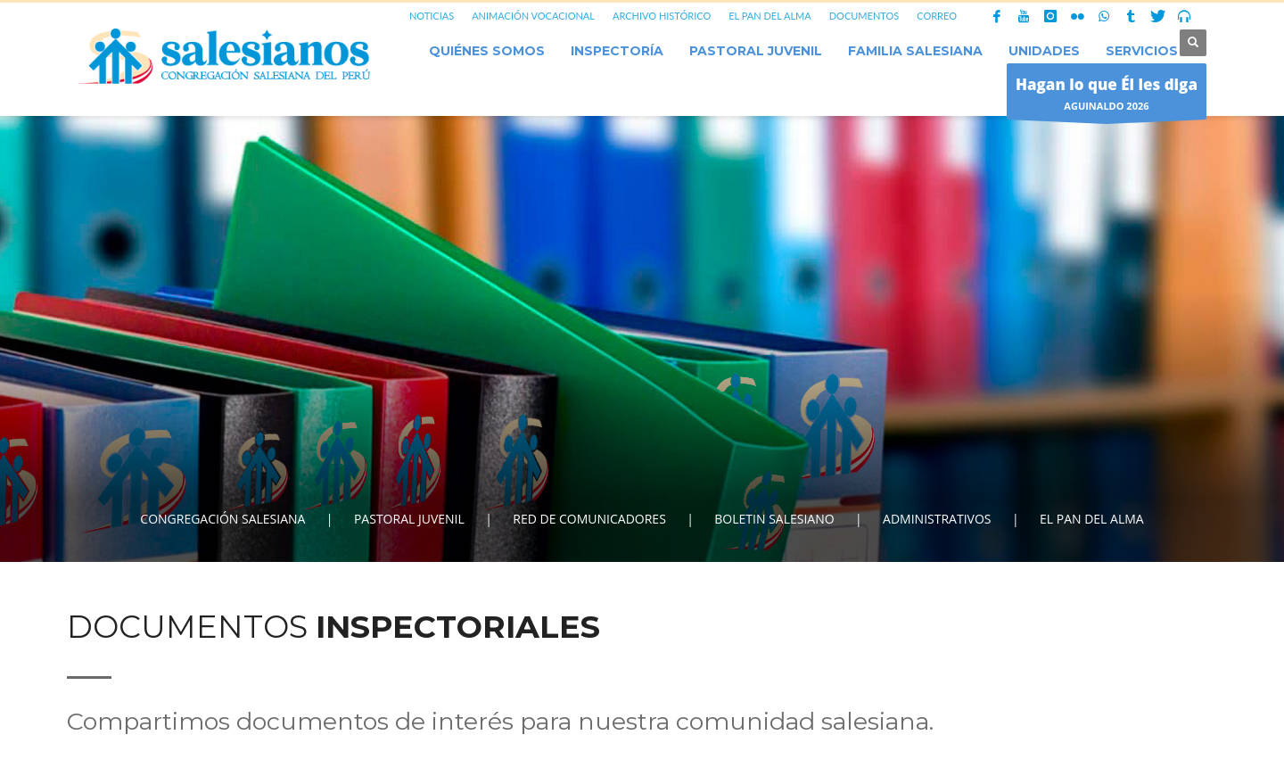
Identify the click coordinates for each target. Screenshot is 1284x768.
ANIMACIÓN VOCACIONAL (533, 15)
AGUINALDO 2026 (1106, 96)
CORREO (937, 15)
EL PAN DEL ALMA (769, 15)
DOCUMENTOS (864, 15)
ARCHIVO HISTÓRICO (662, 15)
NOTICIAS (431, 15)
